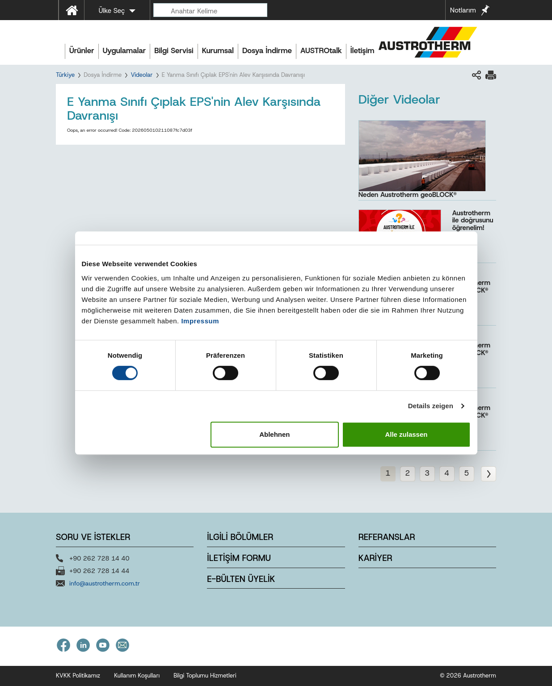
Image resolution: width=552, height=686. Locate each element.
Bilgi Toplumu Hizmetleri (204, 675)
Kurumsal (218, 50)
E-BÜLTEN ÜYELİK (241, 579)
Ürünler (81, 50)
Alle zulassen (406, 434)
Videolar (141, 75)
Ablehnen (274, 434)
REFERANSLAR (386, 537)
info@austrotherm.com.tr (104, 583)
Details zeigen (430, 406)
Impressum (200, 321)
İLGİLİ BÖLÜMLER (240, 537)
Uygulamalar (124, 50)
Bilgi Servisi (173, 50)
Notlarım (463, 10)
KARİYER (375, 558)
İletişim (362, 50)
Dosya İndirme (267, 50)
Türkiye (65, 75)
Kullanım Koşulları (137, 675)
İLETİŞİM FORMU (238, 558)
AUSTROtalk (321, 50)
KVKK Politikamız (78, 675)
